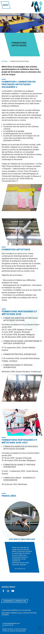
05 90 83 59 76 (7, 625)
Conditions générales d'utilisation (16, 610)
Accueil (5, 61)
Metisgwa (36, 6)
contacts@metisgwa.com (11, 623)
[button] (5, 5)
